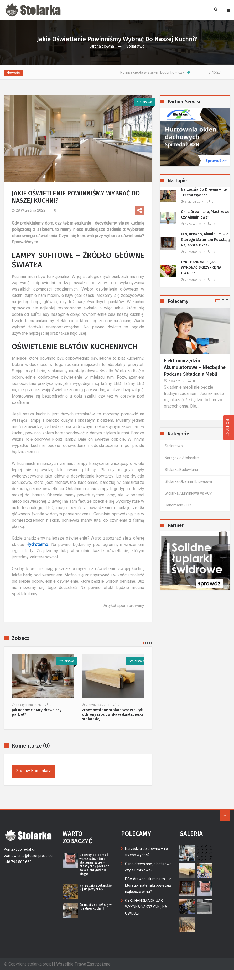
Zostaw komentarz (33, 770)
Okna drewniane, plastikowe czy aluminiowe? (205, 215)
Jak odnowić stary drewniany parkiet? (36, 712)
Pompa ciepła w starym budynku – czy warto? (166, 72)
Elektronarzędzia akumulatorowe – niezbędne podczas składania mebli (195, 367)
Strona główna (102, 46)
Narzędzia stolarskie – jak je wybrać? (95, 887)
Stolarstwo (135, 46)
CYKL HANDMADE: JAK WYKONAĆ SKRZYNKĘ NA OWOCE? (201, 267)
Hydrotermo (37, 544)
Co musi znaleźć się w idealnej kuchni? (95, 906)
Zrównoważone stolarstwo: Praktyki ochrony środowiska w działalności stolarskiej (113, 714)
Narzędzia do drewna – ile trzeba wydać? (204, 192)
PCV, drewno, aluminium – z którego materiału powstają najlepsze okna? (205, 239)
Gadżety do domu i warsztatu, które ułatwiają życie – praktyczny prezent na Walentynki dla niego (94, 864)
